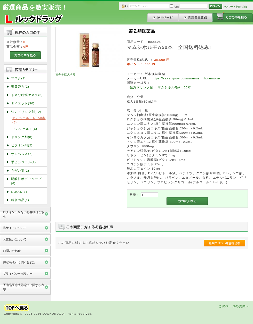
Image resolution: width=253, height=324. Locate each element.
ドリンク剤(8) (22, 137)
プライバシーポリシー (17, 273)
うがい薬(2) (20, 170)
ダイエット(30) (23, 103)
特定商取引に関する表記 (19, 262)
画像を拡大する (66, 74)
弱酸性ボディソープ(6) (26, 181)
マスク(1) (18, 78)
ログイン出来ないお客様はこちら (23, 214)
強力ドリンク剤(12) (26, 111)
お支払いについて (14, 239)
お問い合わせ (12, 250)
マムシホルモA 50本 (174, 87)
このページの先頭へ (234, 306)
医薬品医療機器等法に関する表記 (23, 287)
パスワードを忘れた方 (235, 6)
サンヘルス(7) (22, 153)
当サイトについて (14, 227)
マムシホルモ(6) (24, 128)
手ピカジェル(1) (23, 162)
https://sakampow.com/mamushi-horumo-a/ (186, 78)
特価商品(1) (20, 200)
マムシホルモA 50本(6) (29, 120)
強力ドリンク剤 (141, 87)
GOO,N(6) (19, 191)
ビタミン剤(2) (22, 145)
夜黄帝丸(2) (20, 86)
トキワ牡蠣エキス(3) (27, 95)
